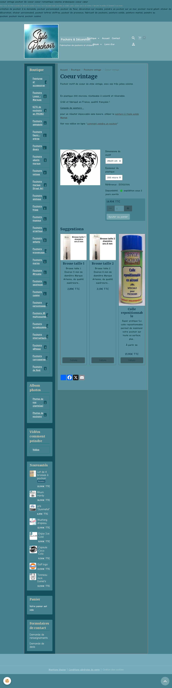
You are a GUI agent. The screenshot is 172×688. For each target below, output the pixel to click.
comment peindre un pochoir (102, 123)
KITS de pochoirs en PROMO (39, 112)
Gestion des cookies (114, 683)
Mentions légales (56, 683)
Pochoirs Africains (39, 282)
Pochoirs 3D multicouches (40, 326)
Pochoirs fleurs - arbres (40, 137)
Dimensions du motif (112, 153)
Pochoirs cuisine (39, 304)
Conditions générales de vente (84, 683)
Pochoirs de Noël (39, 381)
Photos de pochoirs (39, 428)
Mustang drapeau (42, 535)
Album (96, 44)
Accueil (106, 38)
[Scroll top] (165, 681)
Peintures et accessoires (40, 82)
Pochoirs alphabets (39, 124)
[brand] (51, 41)
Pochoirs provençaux (40, 260)
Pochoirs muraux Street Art (40, 190)
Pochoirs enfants (39, 249)
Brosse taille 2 (103, 263)
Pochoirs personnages (41, 315)
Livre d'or (110, 44)
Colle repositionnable (132, 312)
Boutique (92, 38)
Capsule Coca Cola (42, 564)
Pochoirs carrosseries (40, 370)
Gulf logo (42, 578)
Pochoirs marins (39, 271)
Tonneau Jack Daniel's (42, 592)
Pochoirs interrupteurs (41, 348)
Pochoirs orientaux (40, 238)
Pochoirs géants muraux (40, 163)
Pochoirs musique (39, 227)
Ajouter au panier (118, 216)
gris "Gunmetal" (43, 521)
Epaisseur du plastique (112, 169)
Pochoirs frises (39, 216)
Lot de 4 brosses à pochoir (42, 489)
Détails (73, 360)
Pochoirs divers (40, 150)
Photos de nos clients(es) (40, 416)
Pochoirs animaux (40, 205)
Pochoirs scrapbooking (41, 337)
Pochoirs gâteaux (39, 359)
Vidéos (36, 463)
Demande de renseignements (39, 650)
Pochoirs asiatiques (39, 293)
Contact (116, 38)
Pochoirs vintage (92, 69)
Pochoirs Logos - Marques (40, 97)
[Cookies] (7, 681)
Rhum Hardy (40, 508)
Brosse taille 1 (73, 263)
